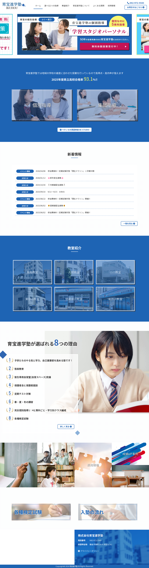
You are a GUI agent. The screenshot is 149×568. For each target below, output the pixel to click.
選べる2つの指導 (51, 5)
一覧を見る (129, 223)
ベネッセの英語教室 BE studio (74, 129)
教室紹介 (65, 5)
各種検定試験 (28, 512)
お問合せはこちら (135, 7)
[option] (74, 34)
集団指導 (107, 105)
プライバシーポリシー (88, 550)
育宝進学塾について (81, 5)
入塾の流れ (92, 512)
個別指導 (41, 105)
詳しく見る (66, 426)
